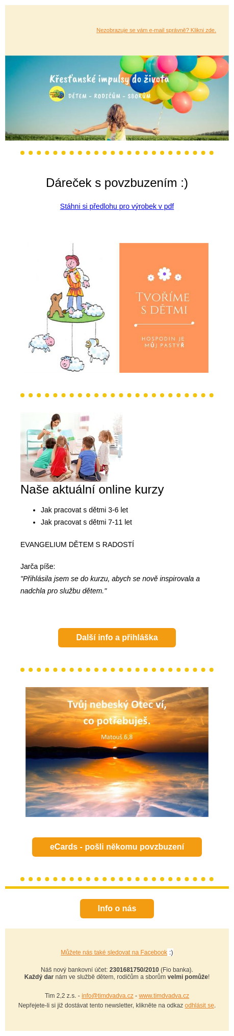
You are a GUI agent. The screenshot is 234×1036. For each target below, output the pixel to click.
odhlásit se (199, 1005)
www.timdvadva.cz (164, 995)
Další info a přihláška (117, 637)
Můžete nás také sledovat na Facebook (114, 952)
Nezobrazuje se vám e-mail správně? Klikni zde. (156, 30)
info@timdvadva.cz (108, 995)
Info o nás (117, 908)
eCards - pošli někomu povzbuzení (117, 846)
